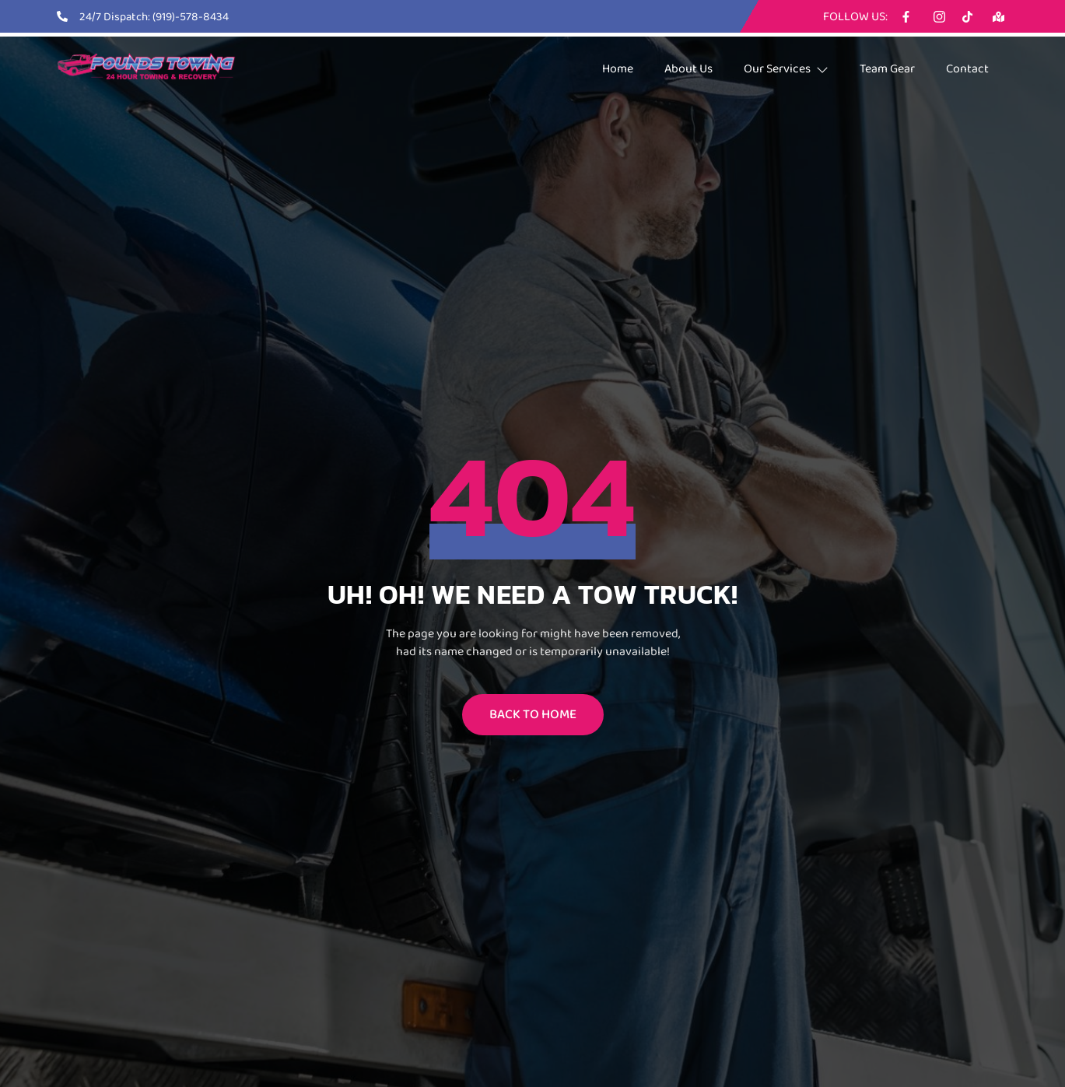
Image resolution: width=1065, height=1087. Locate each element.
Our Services (786, 68)
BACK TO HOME (532, 714)
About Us (688, 68)
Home (617, 68)
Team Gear (887, 68)
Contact (967, 68)
